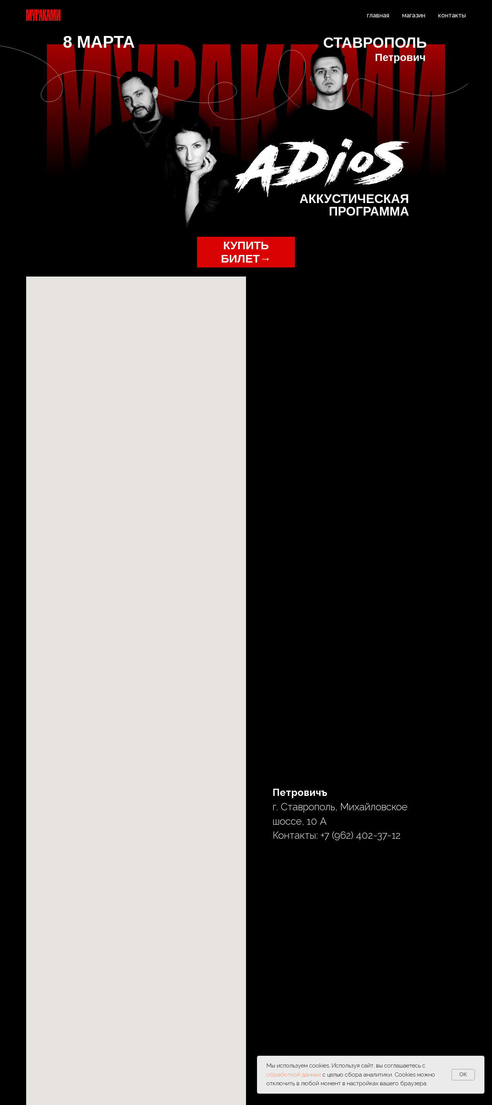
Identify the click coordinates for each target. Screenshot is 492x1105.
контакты (452, 15)
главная (378, 15)
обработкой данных (294, 1074)
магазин (413, 15)
